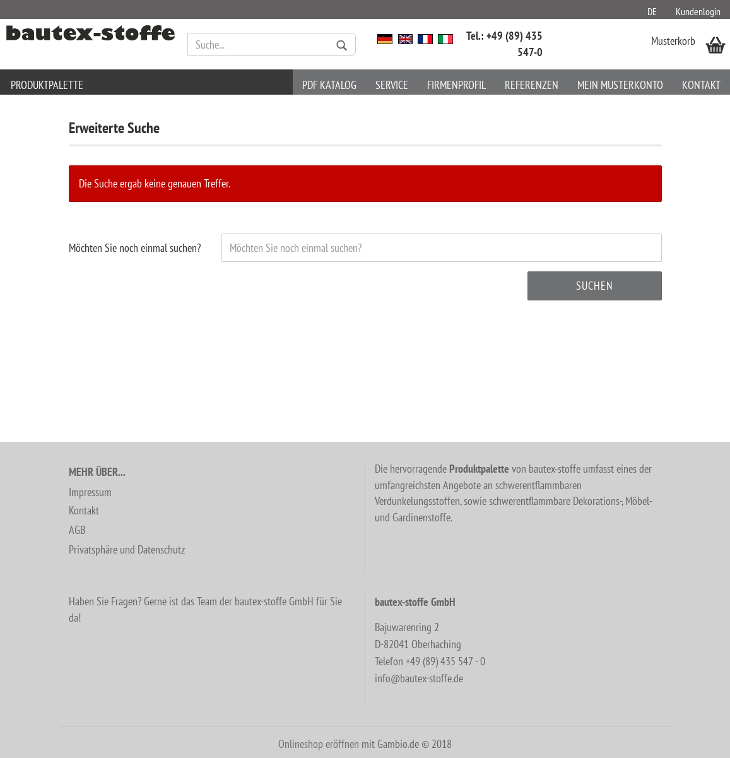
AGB (77, 530)
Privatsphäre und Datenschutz (127, 549)
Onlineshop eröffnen (318, 744)
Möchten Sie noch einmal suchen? (135, 247)
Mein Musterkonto (620, 85)
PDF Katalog (329, 85)
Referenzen (531, 85)
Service (391, 85)
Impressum (90, 492)
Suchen (594, 285)
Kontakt (701, 85)
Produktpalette (47, 85)
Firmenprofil (456, 85)
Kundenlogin (698, 11)
